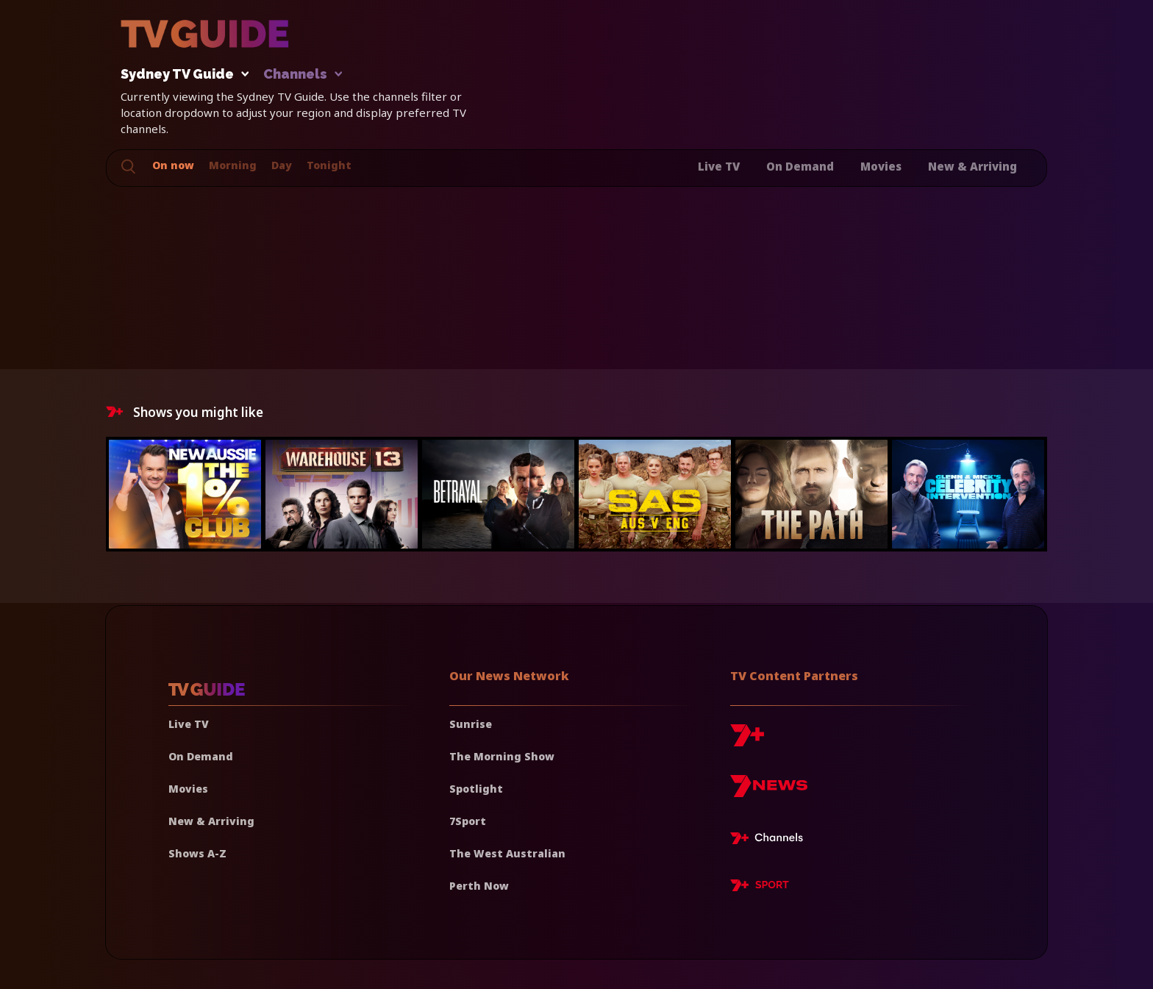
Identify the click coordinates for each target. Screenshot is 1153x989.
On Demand (800, 166)
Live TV (719, 166)
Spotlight (476, 789)
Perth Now (479, 886)
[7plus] (747, 740)
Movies (881, 166)
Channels (301, 75)
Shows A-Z (197, 853)
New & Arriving (972, 166)
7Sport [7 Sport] (467, 821)
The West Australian (507, 853)
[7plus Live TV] (770, 840)
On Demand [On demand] (200, 756)
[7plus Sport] (759, 887)
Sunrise (470, 724)
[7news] (768, 791)
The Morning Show (501, 756)
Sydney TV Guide (181, 75)
